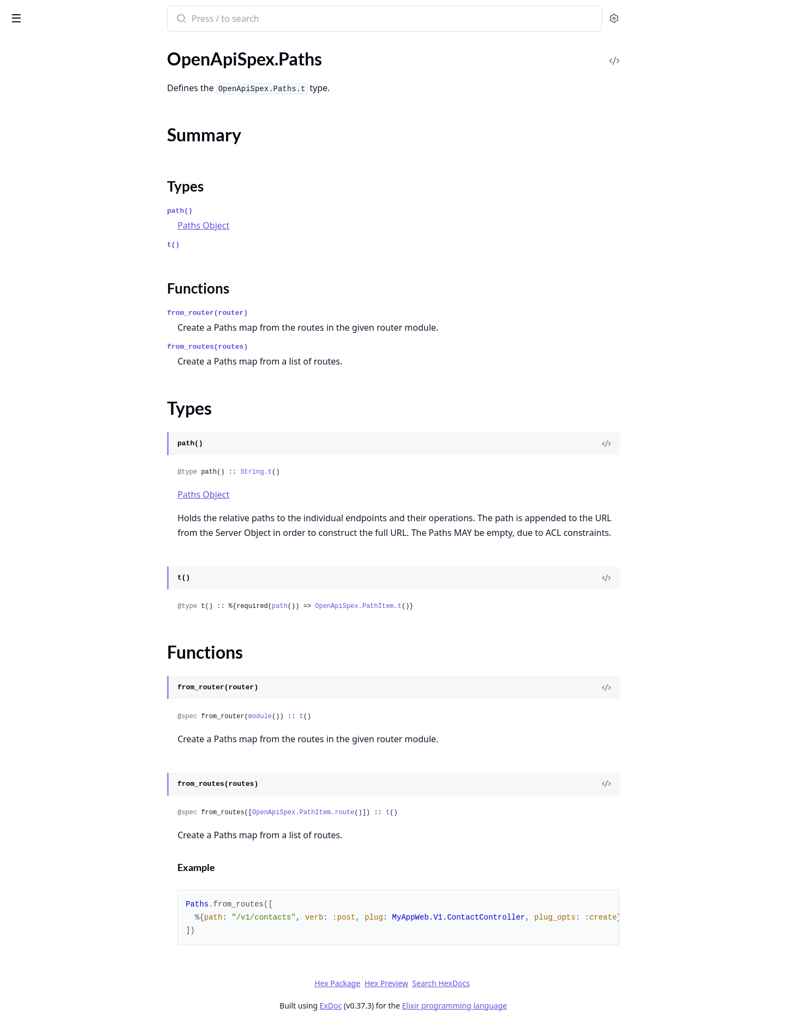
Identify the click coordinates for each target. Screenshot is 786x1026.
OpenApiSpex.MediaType (56, 358)
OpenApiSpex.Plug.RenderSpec (66, 673)
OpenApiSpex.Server (47, 865)
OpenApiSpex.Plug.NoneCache (66, 629)
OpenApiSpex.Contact (50, 137)
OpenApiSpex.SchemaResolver (65, 820)
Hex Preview (468, 983)
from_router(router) (289, 313)
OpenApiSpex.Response (53, 761)
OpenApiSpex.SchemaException (68, 991)
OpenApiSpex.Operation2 (57, 446)
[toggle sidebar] (149, 17)
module (341, 716)
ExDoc (412, 1005)
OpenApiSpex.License (49, 328)
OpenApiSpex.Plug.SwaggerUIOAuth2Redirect (77, 702)
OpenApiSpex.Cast (43, 63)
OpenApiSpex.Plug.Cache (56, 570)
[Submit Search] (262, 19)
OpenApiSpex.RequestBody (60, 747)
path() (262, 211)
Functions (38, 535)
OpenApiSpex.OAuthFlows (59, 387)
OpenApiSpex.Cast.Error (54, 92)
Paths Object (285, 225)
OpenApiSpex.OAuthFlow (57, 372)
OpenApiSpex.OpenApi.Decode (67, 416)
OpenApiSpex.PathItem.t (440, 606)
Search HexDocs (522, 983)
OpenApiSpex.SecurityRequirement (74, 835)
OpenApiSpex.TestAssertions (62, 938)
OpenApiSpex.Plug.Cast (53, 585)
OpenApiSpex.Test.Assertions (63, 909)
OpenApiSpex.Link (43, 343)
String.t (338, 472)
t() (255, 245)
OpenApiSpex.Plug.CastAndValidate (76, 599)
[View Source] (688, 443)
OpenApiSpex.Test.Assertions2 (65, 923)
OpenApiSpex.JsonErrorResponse (71, 313)
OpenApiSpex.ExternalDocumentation (77, 269)
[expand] (152, 65)
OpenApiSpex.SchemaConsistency (72, 806)
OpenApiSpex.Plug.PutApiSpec (66, 658)
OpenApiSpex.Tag (41, 894)
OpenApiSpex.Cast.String (55, 107)
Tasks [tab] (120, 46)
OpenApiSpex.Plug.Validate (59, 717)
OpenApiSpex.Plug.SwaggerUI (64, 688)
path (362, 606)
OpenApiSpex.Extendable (56, 254)
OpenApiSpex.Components (59, 122)
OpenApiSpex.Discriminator (61, 195)
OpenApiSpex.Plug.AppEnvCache (71, 555)
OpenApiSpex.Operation (54, 431)
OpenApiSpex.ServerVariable (62, 879)
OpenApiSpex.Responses (55, 776)
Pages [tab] (20, 46)
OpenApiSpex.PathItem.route (385, 812)
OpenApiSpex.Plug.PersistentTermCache (77, 644)
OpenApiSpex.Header (49, 284)
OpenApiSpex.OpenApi (52, 402)
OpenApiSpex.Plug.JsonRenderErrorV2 (77, 614)
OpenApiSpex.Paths (46, 490)
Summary (37, 509)
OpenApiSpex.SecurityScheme (64, 850)
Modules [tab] (66, 46)
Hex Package (419, 983)
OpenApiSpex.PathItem (52, 475)
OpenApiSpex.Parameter (55, 461)
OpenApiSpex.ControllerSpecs (65, 166)
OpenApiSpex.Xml (42, 953)
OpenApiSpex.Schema (49, 791)
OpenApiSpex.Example (51, 225)
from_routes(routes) (289, 347)
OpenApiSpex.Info (42, 299)
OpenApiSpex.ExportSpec (56, 240)
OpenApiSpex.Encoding (52, 210)
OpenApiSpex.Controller (54, 151)
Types (30, 522)
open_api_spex (42, 13)
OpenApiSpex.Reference (53, 732)
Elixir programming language (536, 1005)
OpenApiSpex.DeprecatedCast (65, 181)
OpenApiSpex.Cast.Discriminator (70, 78)
